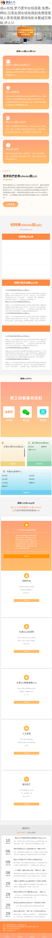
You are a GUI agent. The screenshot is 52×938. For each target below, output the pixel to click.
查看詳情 (26, 556)
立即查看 (10, 204)
